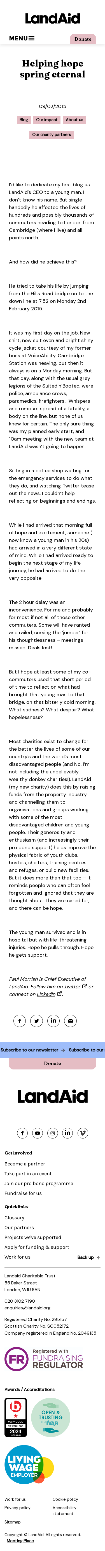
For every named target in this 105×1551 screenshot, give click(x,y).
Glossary (14, 1218)
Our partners (19, 1228)
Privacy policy (17, 1507)
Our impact (47, 119)
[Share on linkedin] (67, 1133)
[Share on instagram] (52, 1133)
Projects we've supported (32, 1237)
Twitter (72, 986)
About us (74, 119)
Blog (24, 119)
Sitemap (12, 1522)
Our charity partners (51, 134)
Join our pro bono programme (38, 1184)
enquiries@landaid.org (27, 1308)
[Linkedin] (54, 1021)
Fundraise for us (23, 1193)
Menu (21, 38)
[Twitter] (37, 1021)
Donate (83, 39)
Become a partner (24, 1164)
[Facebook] (19, 1021)
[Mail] (71, 1021)
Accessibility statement (64, 1510)
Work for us (17, 1257)
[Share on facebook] (22, 1133)
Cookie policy (65, 1499)
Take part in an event (28, 1174)
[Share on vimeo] (83, 1133)
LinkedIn (46, 994)
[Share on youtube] (37, 1133)
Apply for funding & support (36, 1247)
